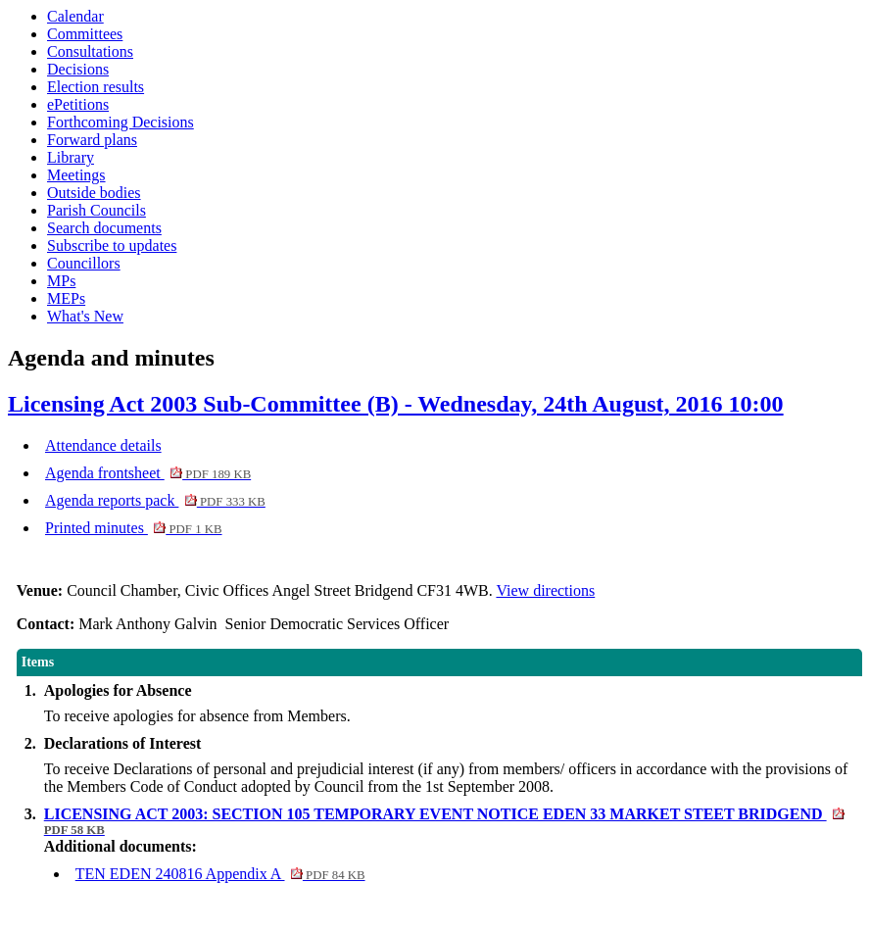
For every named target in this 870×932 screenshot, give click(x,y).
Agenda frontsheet (148, 473)
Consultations (90, 51)
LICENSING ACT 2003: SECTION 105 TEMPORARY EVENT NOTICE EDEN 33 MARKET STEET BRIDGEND (444, 821)
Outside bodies (94, 192)
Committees (84, 33)
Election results (95, 86)
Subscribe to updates (111, 245)
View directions (545, 590)
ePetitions (78, 104)
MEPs (66, 298)
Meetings (76, 175)
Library (70, 157)
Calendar (75, 16)
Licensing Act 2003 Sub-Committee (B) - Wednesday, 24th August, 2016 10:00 (396, 404)
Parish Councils (96, 210)
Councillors (84, 263)
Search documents (104, 228)
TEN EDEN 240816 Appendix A (220, 873)
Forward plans (92, 139)
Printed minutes (133, 527)
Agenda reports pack (155, 500)
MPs (61, 280)
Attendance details (103, 445)
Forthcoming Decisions (120, 122)
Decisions (78, 69)
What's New (85, 316)
